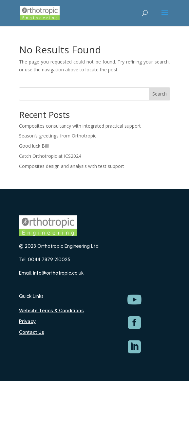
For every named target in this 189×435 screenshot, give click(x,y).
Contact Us (31, 332)
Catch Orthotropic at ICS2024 (50, 156)
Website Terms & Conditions (51, 310)
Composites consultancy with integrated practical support (80, 126)
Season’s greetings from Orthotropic (57, 136)
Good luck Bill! (34, 146)
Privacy (27, 321)
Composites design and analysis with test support (71, 166)
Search (159, 94)
